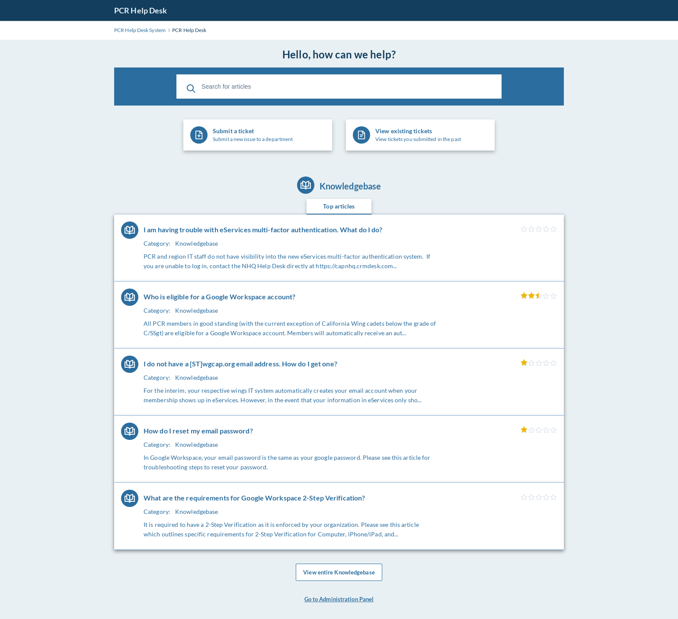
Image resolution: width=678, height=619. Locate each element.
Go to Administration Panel (339, 602)
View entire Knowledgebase (339, 574)
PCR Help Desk (140, 10)
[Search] (191, 86)
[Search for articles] (339, 86)
